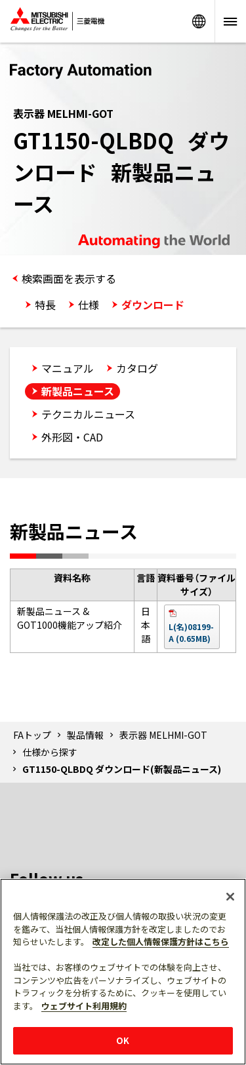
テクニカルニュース (88, 414)
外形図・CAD (72, 437)
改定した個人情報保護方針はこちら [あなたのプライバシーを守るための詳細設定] (160, 941)
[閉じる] (230, 896)
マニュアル (67, 368)
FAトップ (32, 734)
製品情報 (85, 734)
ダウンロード (152, 304)
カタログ (137, 368)
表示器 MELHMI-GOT (163, 734)
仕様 (88, 304)
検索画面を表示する (69, 278)
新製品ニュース (77, 391)
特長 (45, 304)
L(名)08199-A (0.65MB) (191, 632)
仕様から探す (49, 751)
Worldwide (199, 21)
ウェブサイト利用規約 (84, 1006)
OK (122, 1040)
